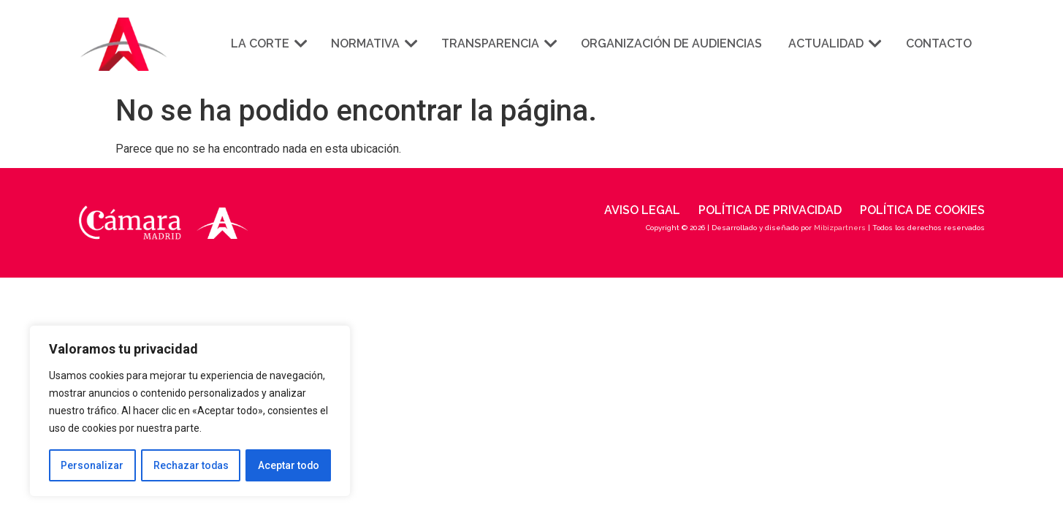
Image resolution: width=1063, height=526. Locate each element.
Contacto (939, 43)
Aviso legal (642, 210)
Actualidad (833, 43)
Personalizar (92, 465)
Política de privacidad (770, 210)
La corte (268, 43)
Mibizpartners (840, 228)
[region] (190, 411)
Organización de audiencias (671, 43)
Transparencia (498, 43)
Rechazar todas (191, 465)
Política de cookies (922, 210)
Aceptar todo (288, 465)
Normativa (373, 43)
